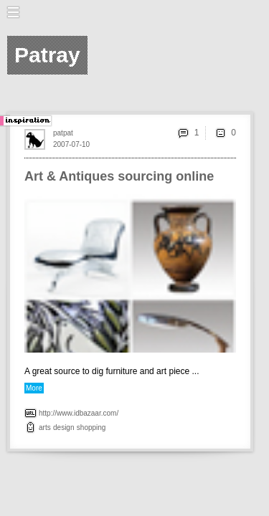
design (63, 427)
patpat (63, 133)
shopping (91, 427)
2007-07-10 (71, 144)
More (34, 388)
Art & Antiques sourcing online (119, 176)
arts (45, 427)
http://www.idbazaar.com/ (78, 413)
